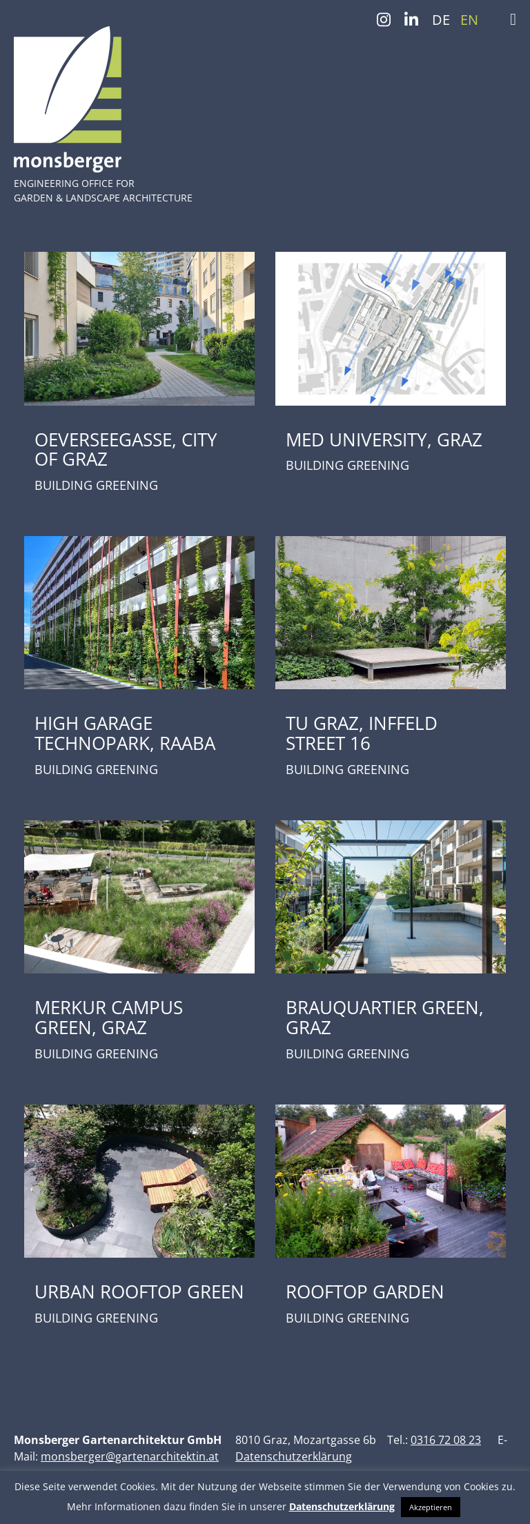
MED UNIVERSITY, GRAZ (384, 439)
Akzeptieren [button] (430, 1507)
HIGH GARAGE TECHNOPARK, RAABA (125, 733)
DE (441, 19)
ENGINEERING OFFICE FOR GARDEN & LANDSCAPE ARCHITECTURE (103, 190)
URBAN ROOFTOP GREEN (139, 1291)
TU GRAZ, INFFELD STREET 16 (362, 733)
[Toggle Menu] (513, 19)
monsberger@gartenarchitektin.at (130, 1456)
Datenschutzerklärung (293, 1456)
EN (469, 19)
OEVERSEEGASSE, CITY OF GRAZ (126, 449)
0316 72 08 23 (446, 1439)
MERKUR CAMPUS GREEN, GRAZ (109, 1017)
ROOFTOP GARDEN (365, 1291)
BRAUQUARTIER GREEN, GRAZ (385, 1017)
